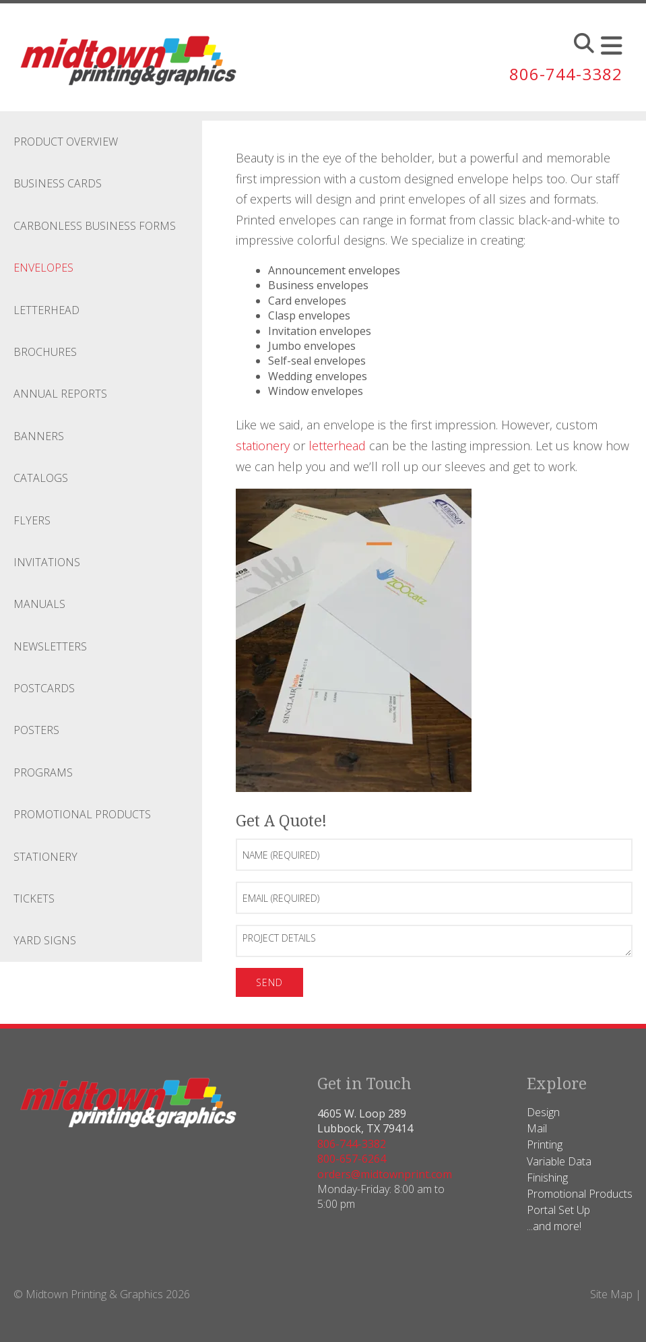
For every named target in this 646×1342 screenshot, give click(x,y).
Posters (36, 730)
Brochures (45, 351)
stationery (263, 445)
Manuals (39, 604)
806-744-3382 (565, 74)
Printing (544, 1144)
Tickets (34, 898)
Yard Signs (44, 940)
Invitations (46, 562)
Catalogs (40, 477)
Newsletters (50, 646)
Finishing (547, 1177)
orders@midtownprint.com (384, 1174)
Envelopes (43, 267)
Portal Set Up (558, 1209)
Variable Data (559, 1161)
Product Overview (65, 141)
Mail (537, 1128)
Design (543, 1112)
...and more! (554, 1226)
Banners (38, 436)
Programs (43, 772)
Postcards (44, 688)
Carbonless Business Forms (94, 225)
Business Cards (57, 183)
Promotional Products (82, 814)
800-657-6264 (351, 1158)
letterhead (337, 445)
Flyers (32, 520)
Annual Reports (60, 393)
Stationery (45, 856)
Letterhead (46, 310)
